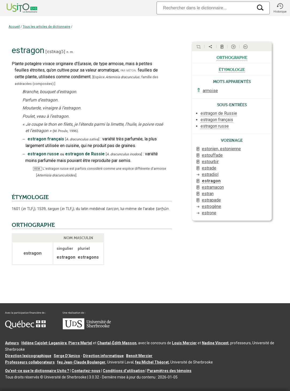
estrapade (211, 200)
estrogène (211, 206)
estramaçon (213, 187)
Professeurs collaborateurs (30, 362)
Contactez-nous (86, 371)
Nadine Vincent (215, 343)
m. (72, 52)
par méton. (128, 70)
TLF (28, 209)
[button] (280, 8)
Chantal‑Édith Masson (116, 343)
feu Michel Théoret (152, 362)
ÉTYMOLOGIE (30, 197)
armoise (210, 90)
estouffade (212, 155)
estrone (209, 212)
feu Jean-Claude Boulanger (81, 362)
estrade (209, 168)
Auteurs (12, 343)
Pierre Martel (80, 343)
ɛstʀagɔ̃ (55, 51)
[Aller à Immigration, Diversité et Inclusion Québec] (25, 327)
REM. (37, 169)
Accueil (14, 27)
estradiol (210, 174)
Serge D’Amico (67, 356)
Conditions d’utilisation (124, 371)
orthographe (232, 57)
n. (67, 52)
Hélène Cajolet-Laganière (44, 343)
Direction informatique (103, 356)
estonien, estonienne (221, 148)
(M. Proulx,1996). (66, 131)
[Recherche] (205, 8)
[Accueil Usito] (16, 8)
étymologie (232, 69)
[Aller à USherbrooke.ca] (87, 328)
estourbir (210, 161)
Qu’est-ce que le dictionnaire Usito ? (37, 371)
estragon (211, 180)
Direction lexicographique (28, 356)
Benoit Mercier (139, 356)
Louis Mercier (184, 343)
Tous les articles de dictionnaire (46, 27)
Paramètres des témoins (169, 371)
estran (208, 193)
